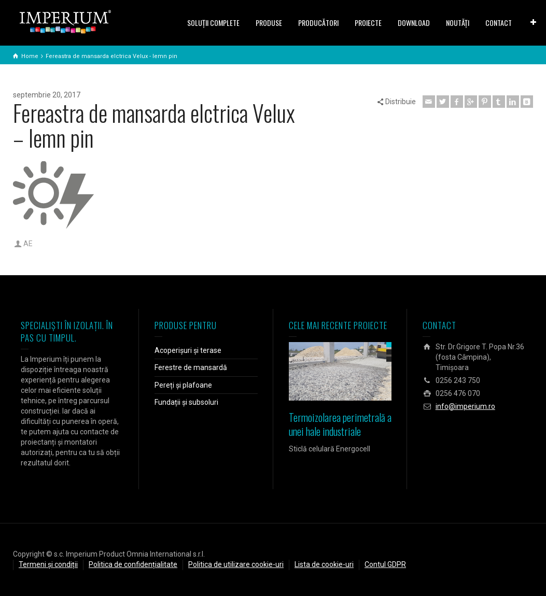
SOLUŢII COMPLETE (213, 22)
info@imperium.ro (465, 406)
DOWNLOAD (414, 22)
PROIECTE (368, 22)
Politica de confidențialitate (133, 564)
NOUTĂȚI (457, 22)
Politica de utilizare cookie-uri (236, 564)
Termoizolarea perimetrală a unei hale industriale (340, 424)
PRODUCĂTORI (318, 22)
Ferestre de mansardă (191, 367)
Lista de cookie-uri (324, 564)
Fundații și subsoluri (186, 402)
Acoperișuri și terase (188, 350)
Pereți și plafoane (183, 385)
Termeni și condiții (48, 564)
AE (28, 243)
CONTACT (498, 22)
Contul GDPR (385, 564)
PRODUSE (269, 22)
